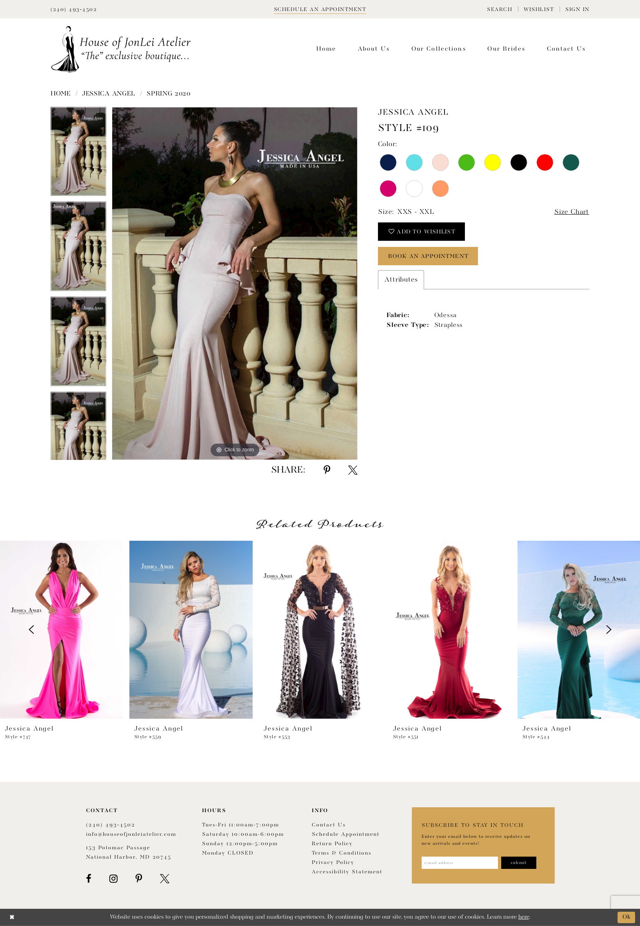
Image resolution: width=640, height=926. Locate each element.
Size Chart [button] (571, 212)
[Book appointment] (320, 9)
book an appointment (428, 256)
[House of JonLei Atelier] (121, 49)
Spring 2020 (169, 94)
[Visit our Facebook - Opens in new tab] (88, 878)
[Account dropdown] (578, 9)
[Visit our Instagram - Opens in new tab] (113, 878)
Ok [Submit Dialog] (626, 917)
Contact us (329, 825)
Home (61, 94)
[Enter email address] (460, 863)
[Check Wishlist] (539, 9)
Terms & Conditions (341, 853)
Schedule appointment (346, 834)
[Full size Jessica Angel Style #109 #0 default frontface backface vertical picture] (234, 283)
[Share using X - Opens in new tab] (353, 470)
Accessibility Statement (347, 872)
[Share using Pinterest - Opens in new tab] (327, 470)
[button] (499, 9)
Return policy (332, 844)
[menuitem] (499, 9)
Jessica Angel (109, 94)
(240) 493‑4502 (110, 825)
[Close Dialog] (12, 917)
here (523, 917)
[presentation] (61, 630)
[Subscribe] (518, 863)
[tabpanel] (78, 154)
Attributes (401, 280)
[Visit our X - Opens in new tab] (164, 878)
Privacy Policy (333, 862)
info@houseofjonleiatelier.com (131, 834)
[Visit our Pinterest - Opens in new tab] (139, 878)
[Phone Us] (73, 9)
